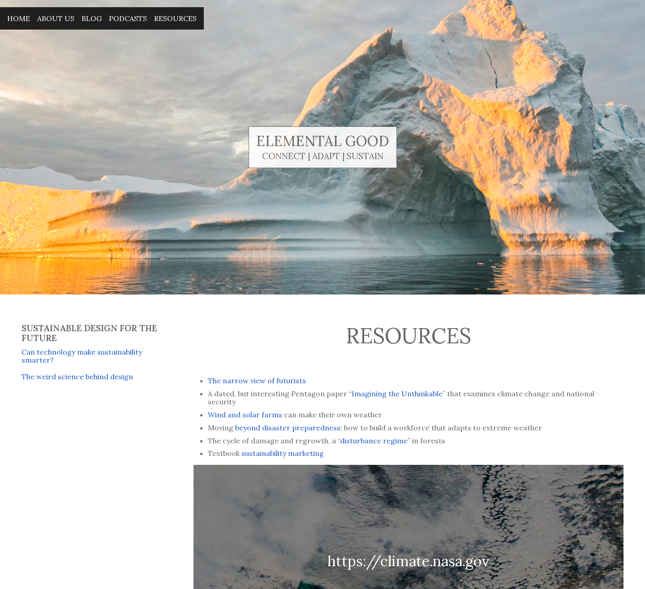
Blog (92, 18)
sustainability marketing (282, 453)
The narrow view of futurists (257, 380)
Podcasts (128, 18)
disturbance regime (374, 440)
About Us (55, 18)
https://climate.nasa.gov (408, 561)
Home (18, 18)
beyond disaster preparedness (287, 427)
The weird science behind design (77, 376)
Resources (175, 18)
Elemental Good (322, 141)
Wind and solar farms (246, 414)
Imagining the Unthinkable (397, 393)
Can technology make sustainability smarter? (82, 355)
